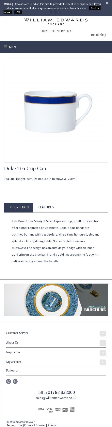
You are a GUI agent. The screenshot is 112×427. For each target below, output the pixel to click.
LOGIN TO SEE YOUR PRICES (56, 31)
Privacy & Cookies (35, 425)
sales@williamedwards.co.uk (56, 398)
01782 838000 (61, 392)
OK (18, 12)
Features (46, 207)
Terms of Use (15, 425)
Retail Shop (98, 35)
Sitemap (52, 425)
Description (18, 207)
